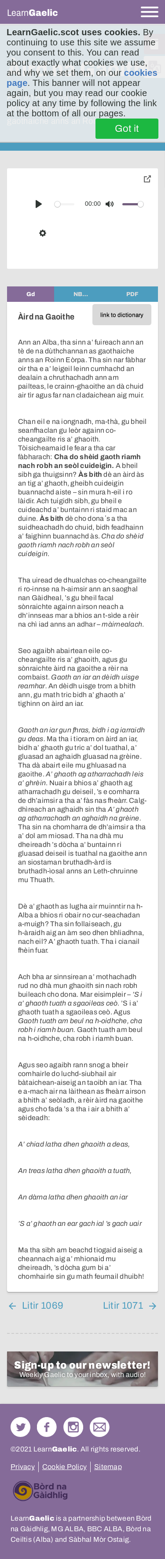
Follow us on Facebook (47, 1427)
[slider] (65, 204)
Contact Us (100, 1427)
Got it (127, 128)
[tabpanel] (82, 797)
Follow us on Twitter (20, 1427)
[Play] (38, 204)
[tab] (30, 294)
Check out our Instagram (73, 1427)
